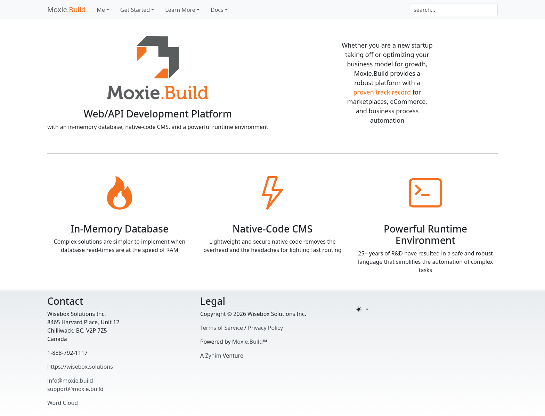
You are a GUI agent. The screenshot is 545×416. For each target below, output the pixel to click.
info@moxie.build (70, 380)
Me (101, 10)
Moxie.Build (247, 341)
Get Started (135, 10)
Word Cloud (62, 403)
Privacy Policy (265, 328)
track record (393, 92)
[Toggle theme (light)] (362, 309)
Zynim (213, 355)
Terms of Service (221, 328)
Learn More (180, 10)
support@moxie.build (75, 389)
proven (363, 92)
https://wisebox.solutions (80, 366)
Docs (217, 10)
